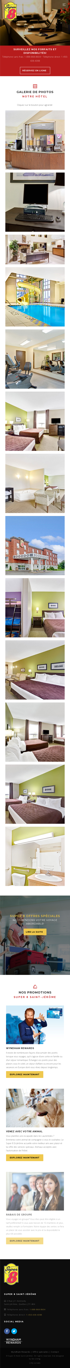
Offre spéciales (40, 1352)
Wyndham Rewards (20, 1352)
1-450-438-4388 (34, 1315)
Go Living (36, 1359)
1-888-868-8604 (37, 1309)
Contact (55, 1352)
